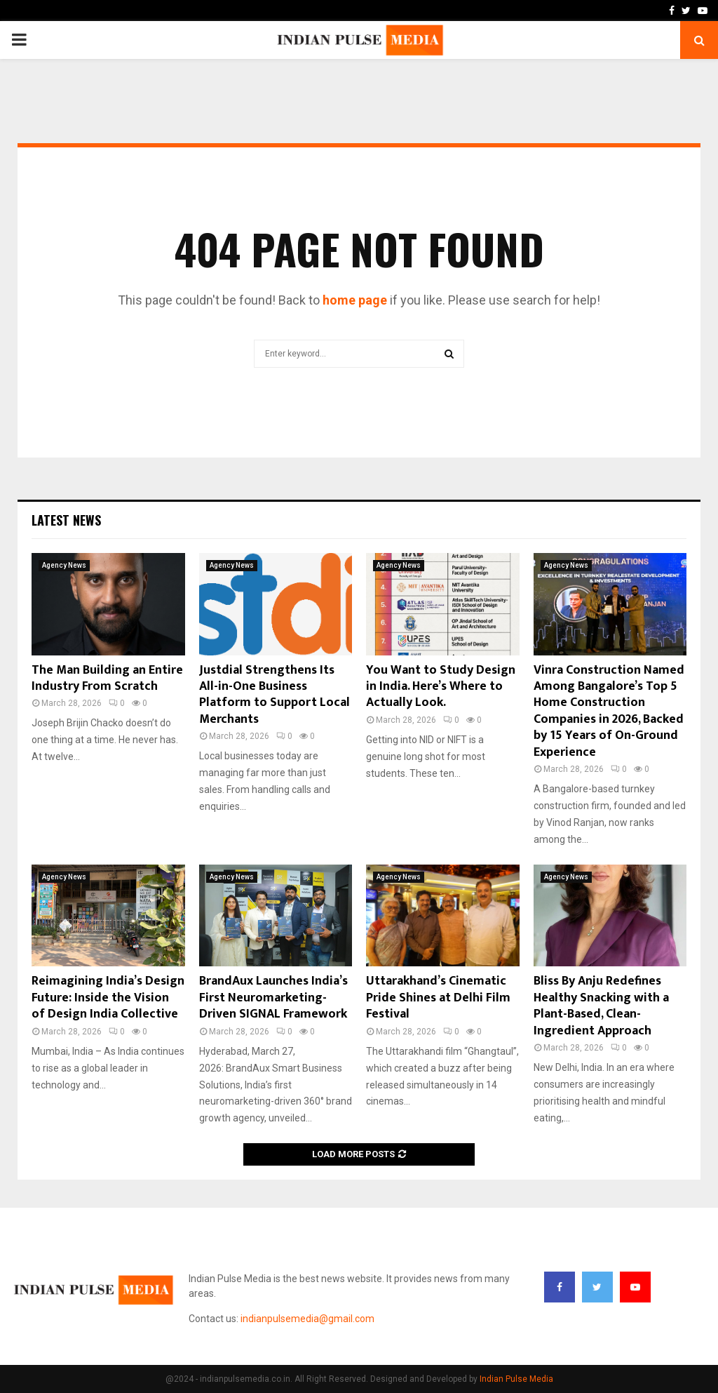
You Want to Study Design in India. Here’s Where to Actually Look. (440, 687)
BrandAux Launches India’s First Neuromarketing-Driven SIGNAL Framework (273, 998)
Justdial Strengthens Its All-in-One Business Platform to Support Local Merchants (274, 695)
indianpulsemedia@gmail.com (307, 1318)
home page (355, 300)
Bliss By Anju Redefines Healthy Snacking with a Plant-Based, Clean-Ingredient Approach (601, 1006)
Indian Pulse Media (516, 1379)
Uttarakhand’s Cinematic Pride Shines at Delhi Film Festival (438, 998)
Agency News (64, 565)
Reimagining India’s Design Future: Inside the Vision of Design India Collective (108, 998)
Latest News (66, 520)
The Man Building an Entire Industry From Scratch (107, 678)
